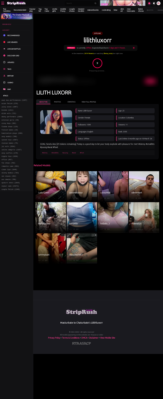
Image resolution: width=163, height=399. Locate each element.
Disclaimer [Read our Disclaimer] (93, 338)
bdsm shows (141, 10)
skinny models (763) (10, 181)
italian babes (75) (10, 148)
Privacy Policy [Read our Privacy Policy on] (54, 338)
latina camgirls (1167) (12, 156)
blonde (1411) (7, 111)
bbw (115, 10)
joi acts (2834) (8, 152)
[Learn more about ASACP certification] (85, 344)
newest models (81, 10)
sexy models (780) (9, 141)
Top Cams (47, 10)
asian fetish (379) (10, 104)
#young (65, 153)
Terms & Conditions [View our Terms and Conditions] (71, 338)
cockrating (106, 10)
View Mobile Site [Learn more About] (107, 338)
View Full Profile (89, 102)
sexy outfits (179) (10, 159)
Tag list (40, 10)
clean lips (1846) (9, 178)
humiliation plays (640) (12, 137)
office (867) (7, 167)
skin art (122, 10)
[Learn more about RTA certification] (75, 344)
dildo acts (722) (9, 115)
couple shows (72, 10)
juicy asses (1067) (10, 108)
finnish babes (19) (10, 134)
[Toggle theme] (154, 3)
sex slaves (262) (9, 185)
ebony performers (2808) (12, 119)
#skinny (45, 153)
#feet (82, 153)
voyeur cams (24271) (10, 196)
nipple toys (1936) (10, 163)
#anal (74, 153)
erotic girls (54, 10)
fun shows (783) (8, 170)
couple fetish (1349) (11, 200)
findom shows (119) (10, 130)
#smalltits (55, 153)
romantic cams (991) (10, 174)
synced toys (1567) (10, 145)
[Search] (79, 3)
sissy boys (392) (9, 126)
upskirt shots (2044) (11, 192)
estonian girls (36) (10, 123)
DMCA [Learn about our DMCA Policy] (84, 338)
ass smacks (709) (9, 189)
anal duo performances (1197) (14, 100)
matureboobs (93, 10)
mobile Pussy (63, 10)
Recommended (20, 10)
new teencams (131, 10)
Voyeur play (32, 10)
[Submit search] (95, 3)
